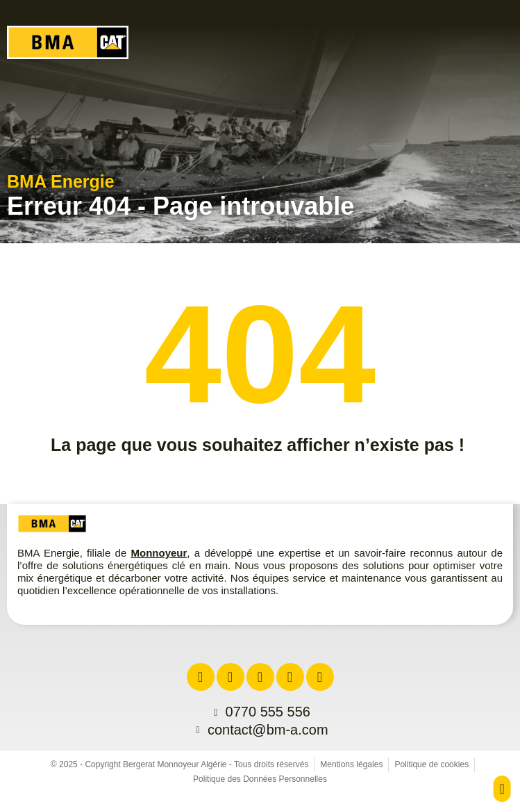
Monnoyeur (159, 553)
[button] (493, 46)
